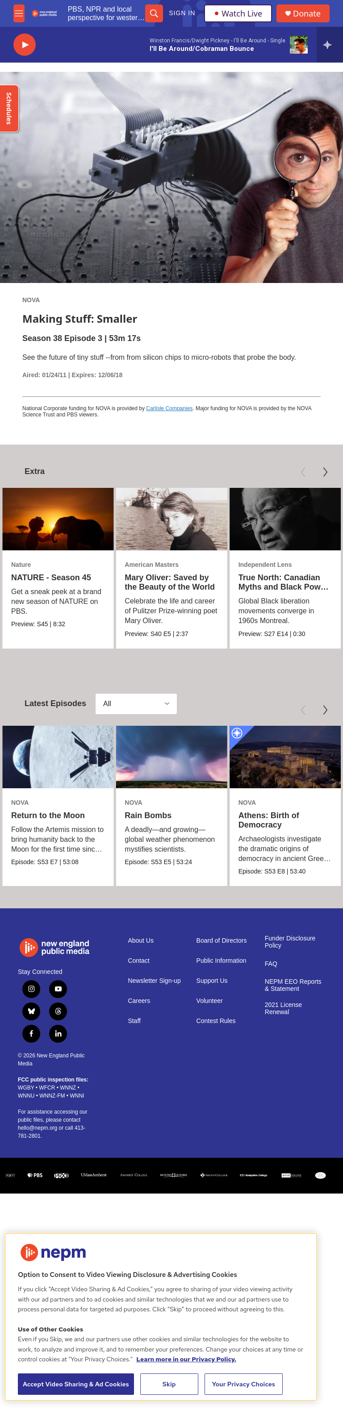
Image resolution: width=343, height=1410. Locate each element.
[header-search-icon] (154, 13)
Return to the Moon (48, 815)
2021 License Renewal (283, 1008)
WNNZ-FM (52, 1096)
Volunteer (210, 1001)
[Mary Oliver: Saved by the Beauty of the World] (165, 519)
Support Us (212, 980)
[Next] (325, 472)
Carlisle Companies (169, 408)
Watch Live (238, 13)
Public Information (222, 960)
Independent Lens (267, 564)
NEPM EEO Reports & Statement (293, 985)
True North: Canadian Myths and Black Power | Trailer (285, 587)
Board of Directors (222, 940)
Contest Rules (216, 1021)
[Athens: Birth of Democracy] (271, 757)
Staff (134, 1021)
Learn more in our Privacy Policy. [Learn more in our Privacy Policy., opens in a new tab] (186, 1359)
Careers (139, 1001)
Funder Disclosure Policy (290, 942)
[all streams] (330, 44)
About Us (141, 940)
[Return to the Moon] (57, 757)
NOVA (31, 300)
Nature (21, 564)
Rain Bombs (158, 815)
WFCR (47, 1088)
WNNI (77, 1096)
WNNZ (68, 1088)
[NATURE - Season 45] (57, 519)
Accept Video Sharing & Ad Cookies (76, 1384)
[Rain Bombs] (182, 757)
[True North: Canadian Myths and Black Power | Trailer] (287, 519)
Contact (138, 960)
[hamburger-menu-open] (19, 13)
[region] (160, 1317)
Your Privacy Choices (243, 1384)
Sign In (182, 13)
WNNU (26, 1096)
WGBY (26, 1088)
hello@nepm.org (37, 1128)
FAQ (271, 964)
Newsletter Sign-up (154, 980)
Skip (169, 1384)
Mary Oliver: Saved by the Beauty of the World (164, 582)
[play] (24, 45)
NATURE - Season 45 (51, 577)
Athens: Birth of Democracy (255, 820)
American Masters (146, 564)
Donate (307, 13)
